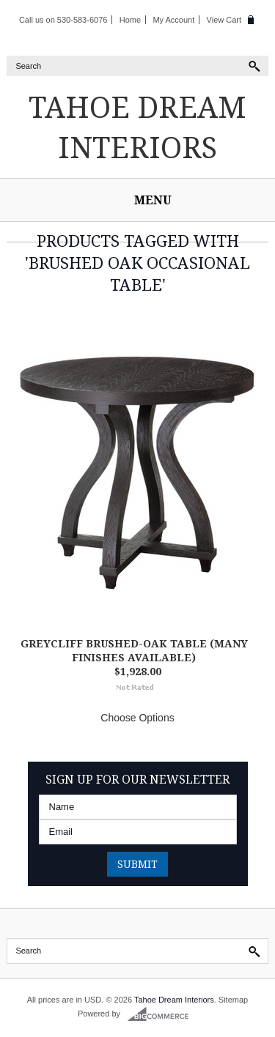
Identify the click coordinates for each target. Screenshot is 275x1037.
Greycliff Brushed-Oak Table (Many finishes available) (134, 650)
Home (130, 19)
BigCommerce (162, 1014)
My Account (173, 19)
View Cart (224, 19)
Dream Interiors (137, 126)
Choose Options (137, 718)
